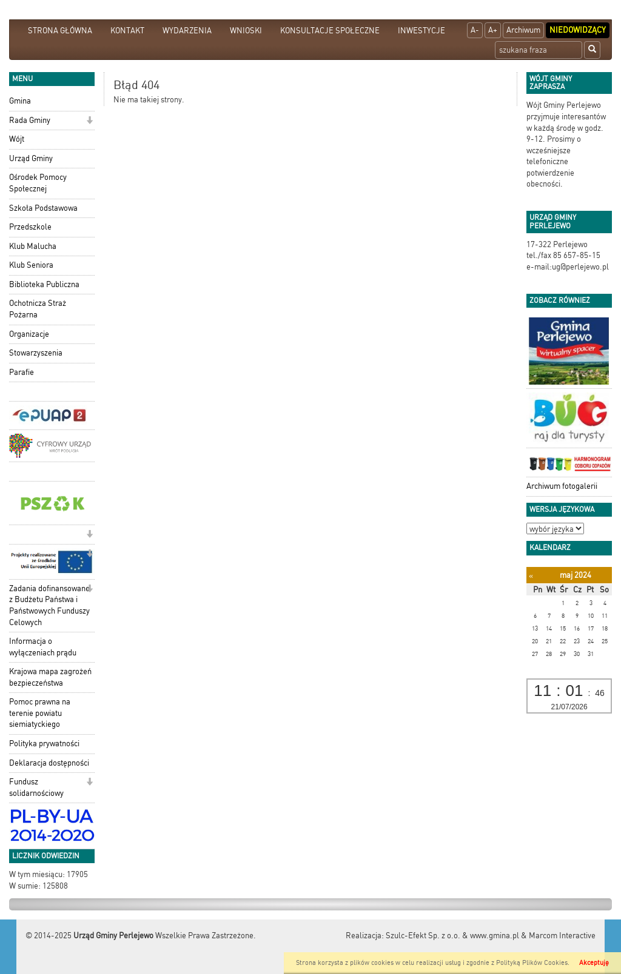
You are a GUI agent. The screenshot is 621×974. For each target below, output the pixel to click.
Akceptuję (594, 963)
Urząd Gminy (31, 158)
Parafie (21, 372)
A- (475, 30)
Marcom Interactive (562, 935)
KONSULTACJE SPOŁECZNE (330, 30)
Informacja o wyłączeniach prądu (42, 647)
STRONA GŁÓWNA (60, 30)
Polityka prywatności (44, 743)
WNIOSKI (246, 30)
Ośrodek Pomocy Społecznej (38, 183)
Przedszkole (30, 226)
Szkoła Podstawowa (43, 208)
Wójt (16, 139)
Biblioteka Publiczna (44, 284)
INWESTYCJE (421, 30)
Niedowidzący (577, 30)
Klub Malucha (32, 246)
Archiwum (523, 30)
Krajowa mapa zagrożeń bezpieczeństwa (50, 677)
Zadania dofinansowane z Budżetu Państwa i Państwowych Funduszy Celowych (49, 605)
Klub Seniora (31, 265)
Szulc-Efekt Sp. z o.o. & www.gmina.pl (452, 935)
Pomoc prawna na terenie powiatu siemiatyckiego (39, 713)
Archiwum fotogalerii (561, 486)
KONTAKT (127, 30)
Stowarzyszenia (35, 352)
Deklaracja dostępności (49, 762)
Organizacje (29, 334)
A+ (492, 30)
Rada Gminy (29, 120)
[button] (89, 121)
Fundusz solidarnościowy (36, 787)
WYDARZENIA (187, 30)
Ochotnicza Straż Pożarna (37, 309)
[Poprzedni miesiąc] (531, 575)
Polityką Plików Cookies (532, 963)
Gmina (20, 100)
